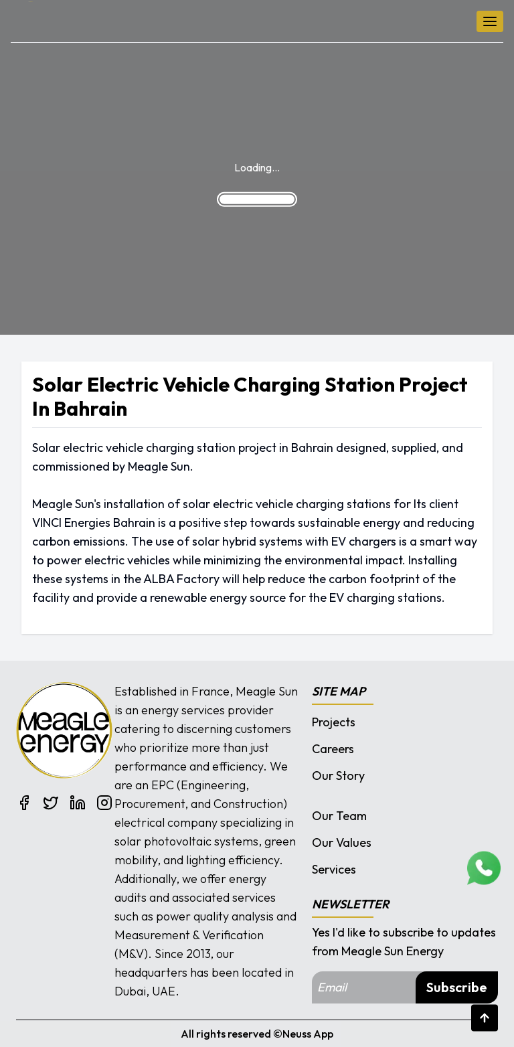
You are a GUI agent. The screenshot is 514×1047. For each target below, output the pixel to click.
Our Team (339, 815)
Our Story (338, 775)
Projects (333, 722)
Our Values (341, 842)
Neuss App (307, 1033)
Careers (333, 748)
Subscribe (456, 987)
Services (334, 869)
